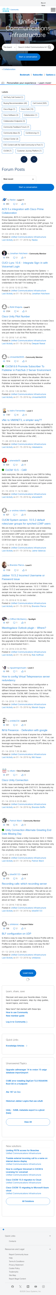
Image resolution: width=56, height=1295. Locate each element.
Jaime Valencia (39, 551)
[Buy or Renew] (43, 5)
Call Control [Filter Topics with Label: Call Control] (37, 103)
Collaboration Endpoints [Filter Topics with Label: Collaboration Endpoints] (12, 121)
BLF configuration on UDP (16, 934)
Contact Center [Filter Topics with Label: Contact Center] (9, 139)
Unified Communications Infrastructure (28, 237)
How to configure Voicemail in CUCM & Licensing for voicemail (24, 1170)
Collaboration (9, 69)
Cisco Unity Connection (15, 780)
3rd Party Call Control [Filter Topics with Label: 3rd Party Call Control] (11, 97)
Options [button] (50, 75)
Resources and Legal (28, 1249)
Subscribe (38, 75)
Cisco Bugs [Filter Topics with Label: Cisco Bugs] (7, 109)
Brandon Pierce (39, 606)
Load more (28, 973)
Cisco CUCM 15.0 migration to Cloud (23, 1180)
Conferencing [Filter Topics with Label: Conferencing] (31, 133)
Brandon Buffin (38, 807)
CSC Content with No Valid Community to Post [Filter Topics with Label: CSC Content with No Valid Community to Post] (21, 145)
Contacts (12, 1241)
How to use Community (17, 1012)
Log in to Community (16, 1022)
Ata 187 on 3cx (13, 1092)
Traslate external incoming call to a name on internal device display (26, 1160)
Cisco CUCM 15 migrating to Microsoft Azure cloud (27, 1189)
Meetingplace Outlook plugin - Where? (24, 628)
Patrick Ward (38, 861)
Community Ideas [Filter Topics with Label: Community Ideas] (10, 133)
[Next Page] (33, 159)
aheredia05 (37, 497)
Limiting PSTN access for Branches (22, 1150)
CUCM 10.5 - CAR (16, 470)
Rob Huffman (38, 655)
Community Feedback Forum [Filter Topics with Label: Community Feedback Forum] (14, 127)
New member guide (15, 1015)
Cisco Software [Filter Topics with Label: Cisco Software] (9, 115)
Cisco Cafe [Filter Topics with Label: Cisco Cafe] (25, 109)
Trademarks (13, 1272)
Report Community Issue (18, 1254)
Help (11, 1258)
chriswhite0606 (39, 397)
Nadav (35, 240)
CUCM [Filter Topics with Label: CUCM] (6, 151)
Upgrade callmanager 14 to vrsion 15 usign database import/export (26, 1071)
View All (28, 1122)
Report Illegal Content (17, 1279)
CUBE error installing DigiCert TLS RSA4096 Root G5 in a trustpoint (27, 1082)
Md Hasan (36, 757)
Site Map (12, 1275)
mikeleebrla (37, 447)
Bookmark (25, 75)
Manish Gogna (38, 707)
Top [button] (3, 1229)
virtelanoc (36, 958)
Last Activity (7, 240)
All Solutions (28, 1201)
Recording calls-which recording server (24, 884)
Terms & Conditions (16, 1261)
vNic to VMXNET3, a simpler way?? (22, 420)
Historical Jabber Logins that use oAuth (24, 1101)
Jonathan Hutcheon (41, 294)
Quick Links (28, 1236)
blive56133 (37, 911)
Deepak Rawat (38, 344)
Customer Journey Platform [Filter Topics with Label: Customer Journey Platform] (28, 151)
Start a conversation (28, 57)
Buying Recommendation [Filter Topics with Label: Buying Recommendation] (13, 103)
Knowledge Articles (16, 1045)
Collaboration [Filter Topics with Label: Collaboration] (29, 115)
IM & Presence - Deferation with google (24, 730)
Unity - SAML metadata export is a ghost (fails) (25, 1111)
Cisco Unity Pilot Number (16, 316)
